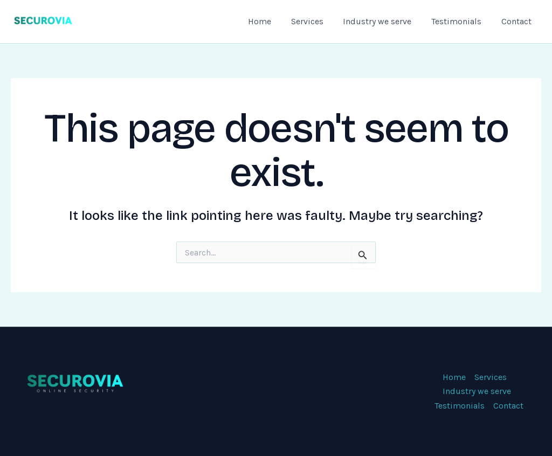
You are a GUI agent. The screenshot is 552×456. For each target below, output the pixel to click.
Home (270, 21)
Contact (517, 21)
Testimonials (460, 21)
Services (316, 21)
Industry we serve (383, 21)
